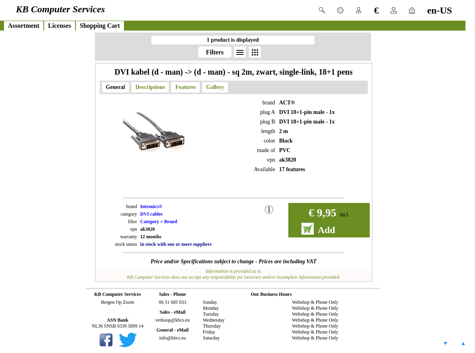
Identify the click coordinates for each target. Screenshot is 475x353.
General (115, 87)
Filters (215, 52)
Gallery (215, 87)
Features (185, 87)
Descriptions (150, 87)
